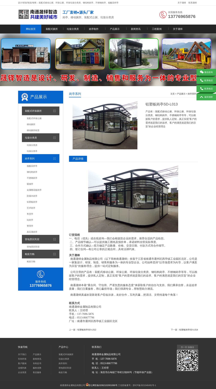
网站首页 (31, 29)
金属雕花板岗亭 (34, 190)
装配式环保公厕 (34, 118)
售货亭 (30, 214)
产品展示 (115, 29)
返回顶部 (206, 97)
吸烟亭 (30, 184)
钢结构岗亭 (32, 172)
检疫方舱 (29, 254)
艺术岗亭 (31, 208)
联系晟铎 (192, 2)
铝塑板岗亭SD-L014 (188, 329)
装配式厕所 (52, 29)
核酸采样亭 (32, 166)
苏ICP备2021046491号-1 (144, 385)
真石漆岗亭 (32, 232)
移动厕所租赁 (33, 130)
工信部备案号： (110, 385)
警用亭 (30, 226)
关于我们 (22, 354)
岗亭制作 (94, 29)
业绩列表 (22, 368)
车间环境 (22, 359)
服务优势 (37, 368)
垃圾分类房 (73, 29)
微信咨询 (206, 72)
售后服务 (37, 372)
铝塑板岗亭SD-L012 (86, 329)
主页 (172, 94)
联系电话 (206, 80)
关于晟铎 (182, 2)
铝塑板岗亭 (32, 202)
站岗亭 (30, 220)
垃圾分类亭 (32, 151)
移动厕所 (31, 124)
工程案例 (157, 29)
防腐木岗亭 (32, 196)
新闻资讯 (136, 29)
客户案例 (22, 363)
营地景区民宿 (32, 239)
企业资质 (22, 372)
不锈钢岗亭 (32, 178)
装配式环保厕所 (33, 110)
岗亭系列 (29, 158)
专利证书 (37, 363)
